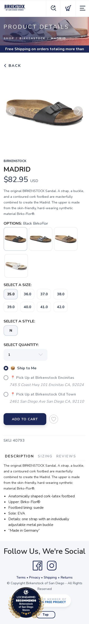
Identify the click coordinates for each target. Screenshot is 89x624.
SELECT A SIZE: (18, 284)
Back (12, 65)
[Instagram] (52, 566)
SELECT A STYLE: (19, 321)
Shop (9, 38)
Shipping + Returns (58, 577)
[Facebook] (37, 566)
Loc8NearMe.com (46, 603)
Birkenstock (32, 38)
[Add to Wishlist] (53, 419)
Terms (21, 577)
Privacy (34, 577)
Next (78, 113)
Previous (11, 113)
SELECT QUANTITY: (21, 344)
